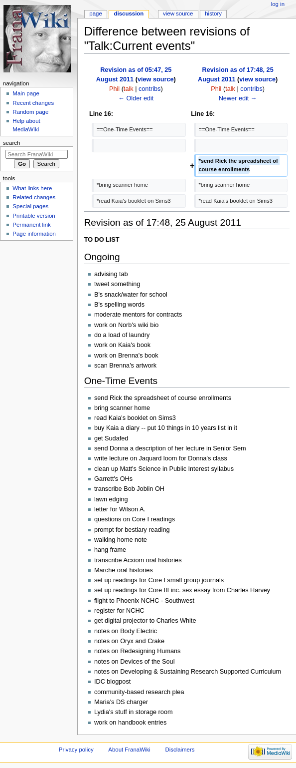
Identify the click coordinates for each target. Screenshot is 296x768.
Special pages (30, 206)
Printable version (33, 216)
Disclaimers (179, 750)
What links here (32, 188)
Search (11, 143)
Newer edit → (238, 98)
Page (95, 13)
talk (129, 88)
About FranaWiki (129, 750)
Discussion (129, 13)
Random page (30, 112)
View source (178, 13)
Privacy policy (76, 750)
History (213, 13)
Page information (34, 234)
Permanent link (31, 225)
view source (156, 79)
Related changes (33, 197)
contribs (149, 88)
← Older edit (135, 98)
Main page (25, 93)
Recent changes (33, 103)
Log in (278, 4)
